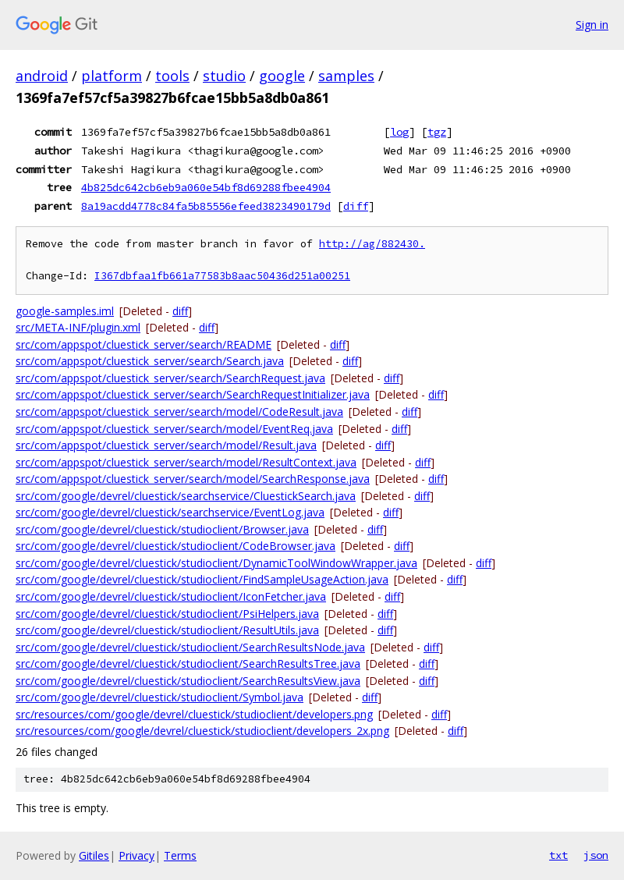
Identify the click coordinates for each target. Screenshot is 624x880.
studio (224, 75)
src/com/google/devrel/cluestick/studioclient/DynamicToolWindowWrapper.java (216, 562)
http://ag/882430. (372, 243)
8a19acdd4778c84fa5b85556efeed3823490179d (206, 206)
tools (172, 75)
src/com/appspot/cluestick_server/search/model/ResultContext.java (186, 462)
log (399, 132)
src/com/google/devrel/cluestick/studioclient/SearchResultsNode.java (190, 647)
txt (558, 855)
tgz (436, 132)
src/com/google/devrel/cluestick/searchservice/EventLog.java (170, 512)
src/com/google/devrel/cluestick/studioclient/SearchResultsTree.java (188, 663)
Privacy (136, 855)
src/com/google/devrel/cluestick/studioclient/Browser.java (162, 529)
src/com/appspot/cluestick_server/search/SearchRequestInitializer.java (193, 394)
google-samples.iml (65, 310)
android (42, 75)
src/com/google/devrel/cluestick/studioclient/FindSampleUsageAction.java (202, 579)
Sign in (592, 24)
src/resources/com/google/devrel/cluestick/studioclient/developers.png (194, 714)
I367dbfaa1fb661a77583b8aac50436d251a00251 (222, 275)
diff (355, 206)
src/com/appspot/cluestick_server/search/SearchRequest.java (170, 378)
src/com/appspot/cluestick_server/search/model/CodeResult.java (179, 411)
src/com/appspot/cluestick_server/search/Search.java (150, 360)
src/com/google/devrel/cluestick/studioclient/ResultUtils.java (167, 630)
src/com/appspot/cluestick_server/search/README (143, 344)
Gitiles (94, 855)
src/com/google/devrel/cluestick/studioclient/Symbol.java (159, 697)
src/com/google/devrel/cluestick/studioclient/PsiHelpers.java (167, 613)
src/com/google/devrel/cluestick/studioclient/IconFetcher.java (171, 596)
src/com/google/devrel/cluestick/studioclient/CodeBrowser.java (175, 545)
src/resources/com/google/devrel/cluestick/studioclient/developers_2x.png (202, 730)
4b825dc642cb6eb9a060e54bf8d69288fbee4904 (206, 187)
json (595, 855)
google (282, 75)
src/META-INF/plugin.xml (78, 327)
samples (346, 75)
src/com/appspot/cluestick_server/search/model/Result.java (166, 445)
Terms (180, 855)
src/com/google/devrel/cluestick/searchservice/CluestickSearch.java (186, 495)
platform (111, 75)
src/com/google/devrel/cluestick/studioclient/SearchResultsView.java (188, 680)
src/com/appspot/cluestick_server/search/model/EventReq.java (174, 428)
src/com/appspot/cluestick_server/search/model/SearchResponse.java (193, 478)
